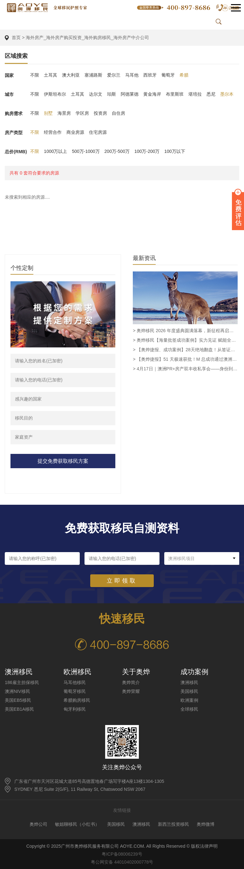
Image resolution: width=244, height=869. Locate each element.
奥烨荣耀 (131, 691)
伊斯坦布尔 (55, 94)
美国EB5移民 (18, 699)
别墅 (48, 113)
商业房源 (75, 132)
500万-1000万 (86, 151)
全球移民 (189, 708)
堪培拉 (195, 94)
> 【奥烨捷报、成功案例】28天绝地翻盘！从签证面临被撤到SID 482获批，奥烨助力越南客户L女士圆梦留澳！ (185, 349)
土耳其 (50, 75)
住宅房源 (98, 132)
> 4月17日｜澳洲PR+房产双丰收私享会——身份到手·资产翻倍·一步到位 (185, 368)
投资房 (100, 113)
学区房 (82, 113)
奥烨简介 (131, 682)
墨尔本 (227, 94)
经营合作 (53, 132)
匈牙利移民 (75, 708)
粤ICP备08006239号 (122, 853)
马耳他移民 (75, 682)
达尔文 (95, 94)
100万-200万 (146, 151)
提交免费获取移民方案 (62, 460)
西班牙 (150, 75)
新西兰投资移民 (173, 823)
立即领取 (122, 580)
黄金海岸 (152, 94)
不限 (34, 75)
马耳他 (132, 75)
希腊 (184, 75)
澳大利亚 (71, 75)
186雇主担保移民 (22, 682)
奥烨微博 (205, 823)
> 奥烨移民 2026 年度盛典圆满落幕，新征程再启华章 (185, 330)
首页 (16, 37)
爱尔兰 (113, 75)
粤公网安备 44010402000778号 (122, 861)
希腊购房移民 (77, 699)
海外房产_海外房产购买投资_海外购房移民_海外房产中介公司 (87, 37)
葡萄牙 (168, 75)
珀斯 (111, 94)
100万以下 (174, 151)
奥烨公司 (38, 823)
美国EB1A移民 (19, 708)
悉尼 (211, 94)
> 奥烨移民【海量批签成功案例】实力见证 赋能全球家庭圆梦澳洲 (185, 339)
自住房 (118, 113)
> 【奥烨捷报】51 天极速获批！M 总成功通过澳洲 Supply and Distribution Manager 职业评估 (185, 358)
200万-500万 (117, 151)
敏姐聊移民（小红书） (77, 823)
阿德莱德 (130, 94)
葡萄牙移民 (75, 691)
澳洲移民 (189, 682)
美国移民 (189, 691)
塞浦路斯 (93, 75)
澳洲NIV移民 (17, 691)
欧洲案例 (189, 699)
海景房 (64, 113)
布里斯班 (175, 94)
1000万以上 (55, 151)
